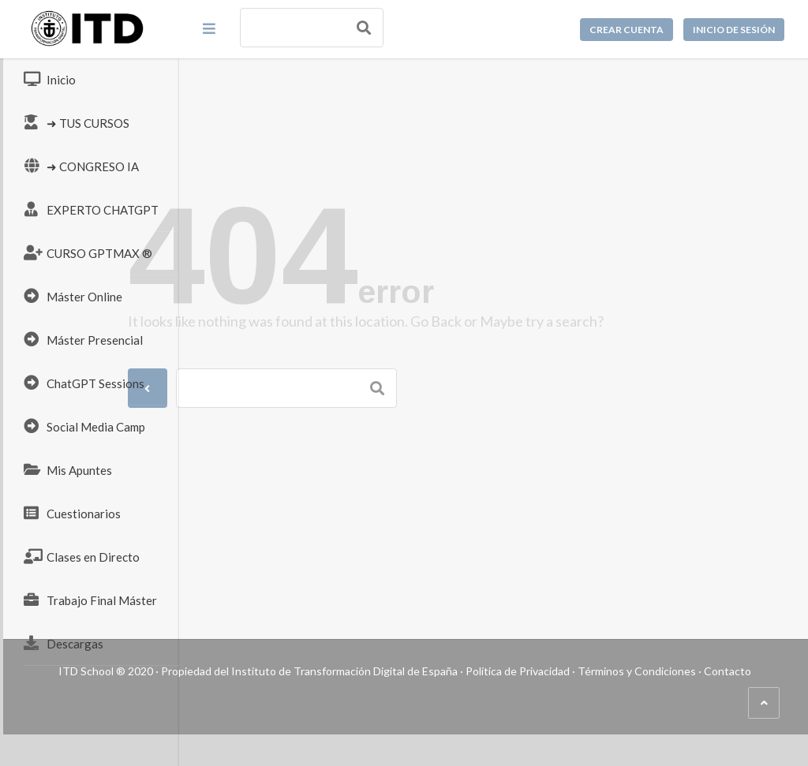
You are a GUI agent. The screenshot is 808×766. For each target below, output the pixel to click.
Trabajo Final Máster (90, 599)
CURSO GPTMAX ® (88, 252)
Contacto (442, 702)
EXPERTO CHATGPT (91, 209)
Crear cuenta (626, 29)
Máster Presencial (83, 339)
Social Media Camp (84, 426)
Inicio (50, 79)
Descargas (63, 643)
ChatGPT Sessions (84, 382)
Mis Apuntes (68, 469)
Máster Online (73, 296)
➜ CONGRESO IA (81, 166)
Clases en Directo (82, 556)
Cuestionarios (72, 513)
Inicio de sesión (734, 29)
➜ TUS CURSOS (76, 122)
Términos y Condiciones (352, 702)
